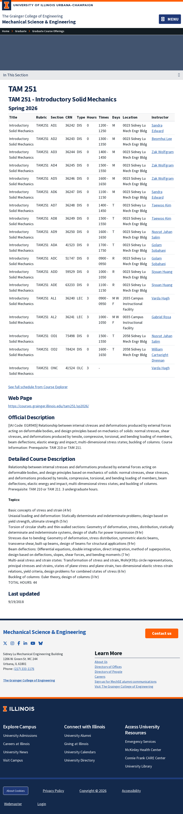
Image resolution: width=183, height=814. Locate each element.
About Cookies (16, 791)
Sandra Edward (158, 128)
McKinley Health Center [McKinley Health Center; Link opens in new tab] (143, 749)
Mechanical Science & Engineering (44, 632)
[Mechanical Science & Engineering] (39, 22)
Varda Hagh (161, 298)
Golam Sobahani (159, 247)
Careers (100, 676)
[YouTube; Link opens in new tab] (33, 643)
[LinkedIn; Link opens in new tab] (25, 643)
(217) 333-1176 (24, 669)
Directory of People (108, 672)
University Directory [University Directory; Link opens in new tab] (79, 760)
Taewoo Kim (161, 205)
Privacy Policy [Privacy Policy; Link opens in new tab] (53, 790)
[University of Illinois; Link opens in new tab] (18, 709)
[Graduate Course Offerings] (48, 31)
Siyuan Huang (162, 271)
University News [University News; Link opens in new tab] (15, 752)
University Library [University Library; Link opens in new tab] (138, 766)
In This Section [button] (15, 74)
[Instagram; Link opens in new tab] (12, 643)
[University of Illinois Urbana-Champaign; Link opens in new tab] (47, 6)
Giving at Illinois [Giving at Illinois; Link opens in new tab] (76, 743)
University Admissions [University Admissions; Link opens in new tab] (20, 735)
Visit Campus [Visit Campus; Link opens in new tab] (13, 760)
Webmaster (13, 803)
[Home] (5, 31)
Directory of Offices (108, 667)
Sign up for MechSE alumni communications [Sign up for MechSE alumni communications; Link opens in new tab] (126, 681)
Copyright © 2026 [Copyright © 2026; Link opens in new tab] (92, 790)
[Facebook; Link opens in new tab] (19, 643)
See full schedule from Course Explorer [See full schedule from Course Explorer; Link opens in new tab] (38, 386)
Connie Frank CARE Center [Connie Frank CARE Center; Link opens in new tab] (145, 758)
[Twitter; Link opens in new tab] (5, 643)
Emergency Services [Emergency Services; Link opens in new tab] (140, 741)
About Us (101, 662)
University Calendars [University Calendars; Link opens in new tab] (80, 752)
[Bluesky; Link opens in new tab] (41, 643)
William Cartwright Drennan (160, 355)
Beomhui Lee (162, 138)
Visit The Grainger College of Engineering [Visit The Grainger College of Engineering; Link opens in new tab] (124, 686)
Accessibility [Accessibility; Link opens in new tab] (131, 790)
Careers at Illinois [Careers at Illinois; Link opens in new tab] (16, 743)
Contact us (161, 633)
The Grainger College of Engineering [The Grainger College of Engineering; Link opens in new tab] (32, 16)
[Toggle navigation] (170, 19)
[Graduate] (20, 31)
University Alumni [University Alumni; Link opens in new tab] (77, 735)
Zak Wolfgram (163, 151)
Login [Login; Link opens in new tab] (41, 803)
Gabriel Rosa (161, 316)
